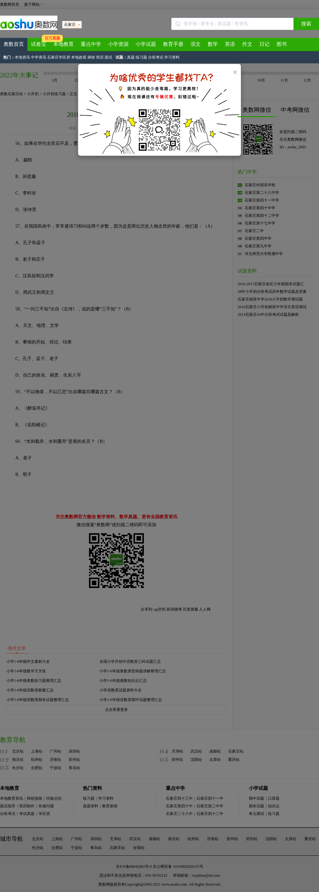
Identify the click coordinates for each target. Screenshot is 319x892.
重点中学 (91, 44)
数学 (213, 44)
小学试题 (146, 44)
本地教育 (63, 44)
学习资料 (172, 57)
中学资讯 (38, 57)
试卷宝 (38, 44)
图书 (282, 44)
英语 (230, 44)
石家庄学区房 (58, 57)
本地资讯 (22, 57)
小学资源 (118, 44)
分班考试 (155, 57)
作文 (247, 44)
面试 (108, 57)
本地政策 (78, 57)
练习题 (141, 57)
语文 (195, 44)
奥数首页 (14, 44)
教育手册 (173, 44)
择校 (91, 57)
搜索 (306, 23)
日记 (264, 44)
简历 (100, 57)
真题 (131, 57)
